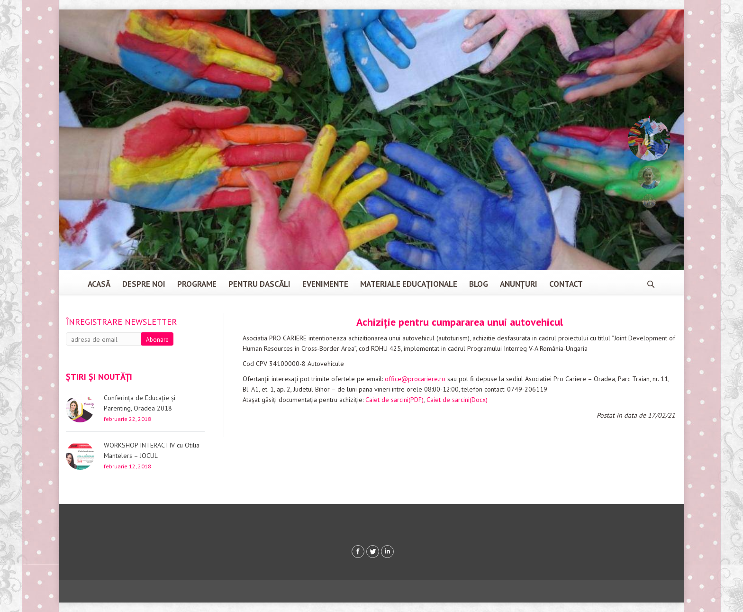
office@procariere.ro (415, 379)
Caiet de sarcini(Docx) (457, 399)
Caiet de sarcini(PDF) (394, 399)
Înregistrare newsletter (121, 321)
